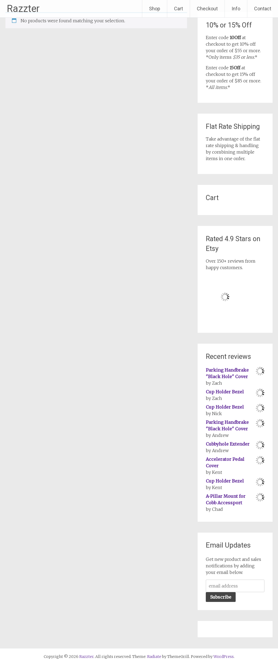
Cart (178, 8)
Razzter (23, 8)
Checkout (207, 8)
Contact (262, 8)
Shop (154, 8)
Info (236, 8)
